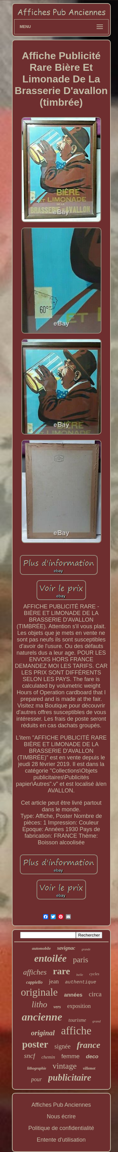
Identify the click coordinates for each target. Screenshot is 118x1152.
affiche (76, 1031)
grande (85, 949)
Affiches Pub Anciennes (61, 1105)
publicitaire (69, 1077)
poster (35, 1044)
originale (39, 992)
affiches (35, 972)
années (73, 995)
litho (40, 1004)
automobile (41, 948)
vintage (65, 1066)
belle (79, 974)
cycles (94, 973)
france (88, 1045)
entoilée (50, 958)
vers (57, 1006)
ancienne (42, 1017)
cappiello (34, 982)
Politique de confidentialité (61, 1128)
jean (54, 981)
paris (80, 959)
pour (36, 1079)
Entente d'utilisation (61, 1140)
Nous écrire (61, 1116)
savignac (66, 948)
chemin (48, 1057)
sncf (29, 1056)
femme (70, 1056)
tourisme (77, 1020)
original (43, 1033)
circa (95, 994)
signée (62, 1046)
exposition (79, 1006)
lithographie (36, 1068)
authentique (80, 982)
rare (61, 971)
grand (97, 1021)
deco (92, 1057)
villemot (89, 1068)
